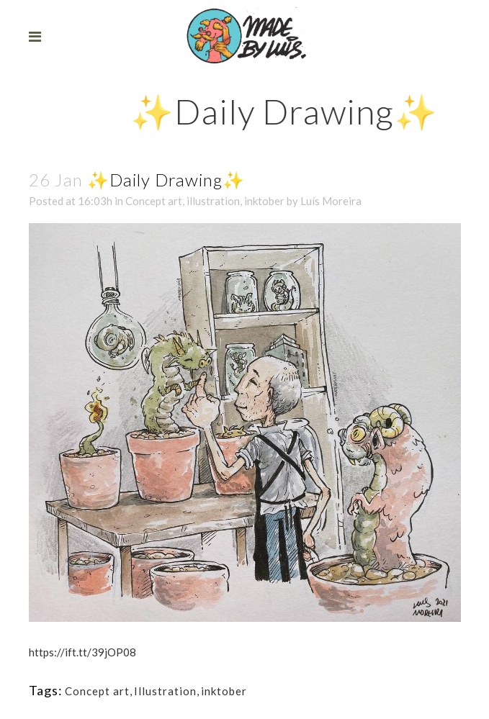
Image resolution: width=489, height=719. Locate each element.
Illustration (165, 690)
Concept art (153, 200)
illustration (213, 200)
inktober (264, 200)
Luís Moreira (331, 200)
